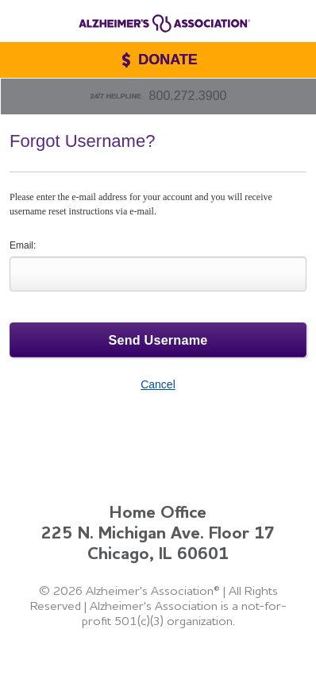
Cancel (158, 384)
